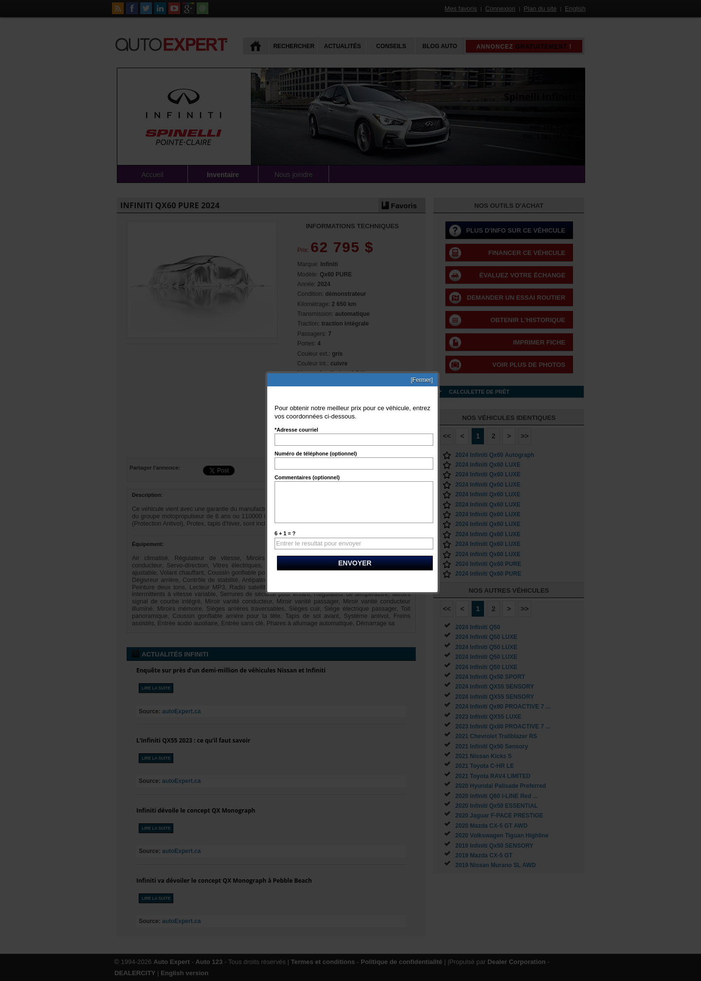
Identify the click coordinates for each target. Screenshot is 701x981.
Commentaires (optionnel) (307, 477)
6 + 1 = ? (285, 533)
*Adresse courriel (296, 430)
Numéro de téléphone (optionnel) (316, 453)
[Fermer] (422, 380)
